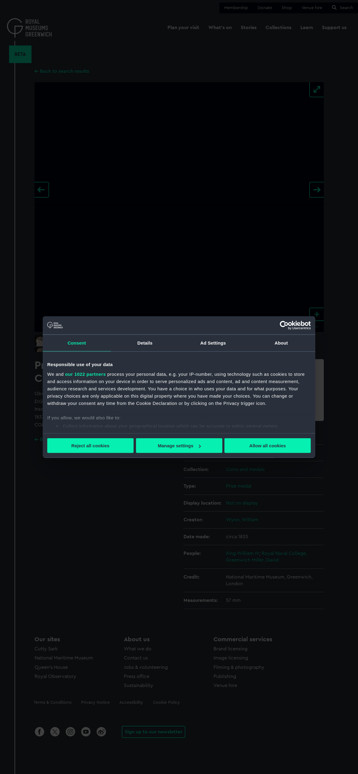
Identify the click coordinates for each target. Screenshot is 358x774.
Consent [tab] (77, 342)
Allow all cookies (267, 445)
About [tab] (281, 342)
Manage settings (179, 445)
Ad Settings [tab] (213, 342)
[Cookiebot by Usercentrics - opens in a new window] (284, 325)
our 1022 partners (85, 373)
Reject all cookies (90, 445)
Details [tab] (145, 342)
